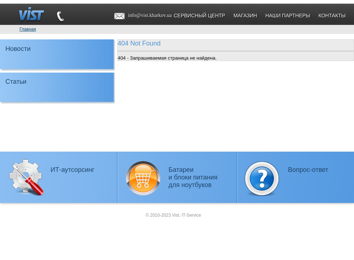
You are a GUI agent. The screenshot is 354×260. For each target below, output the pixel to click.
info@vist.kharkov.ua (150, 15)
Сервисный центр (199, 15)
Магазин (245, 15)
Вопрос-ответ (308, 169)
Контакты (332, 15)
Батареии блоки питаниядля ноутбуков (193, 177)
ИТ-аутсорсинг (73, 169)
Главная (27, 29)
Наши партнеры (287, 15)
